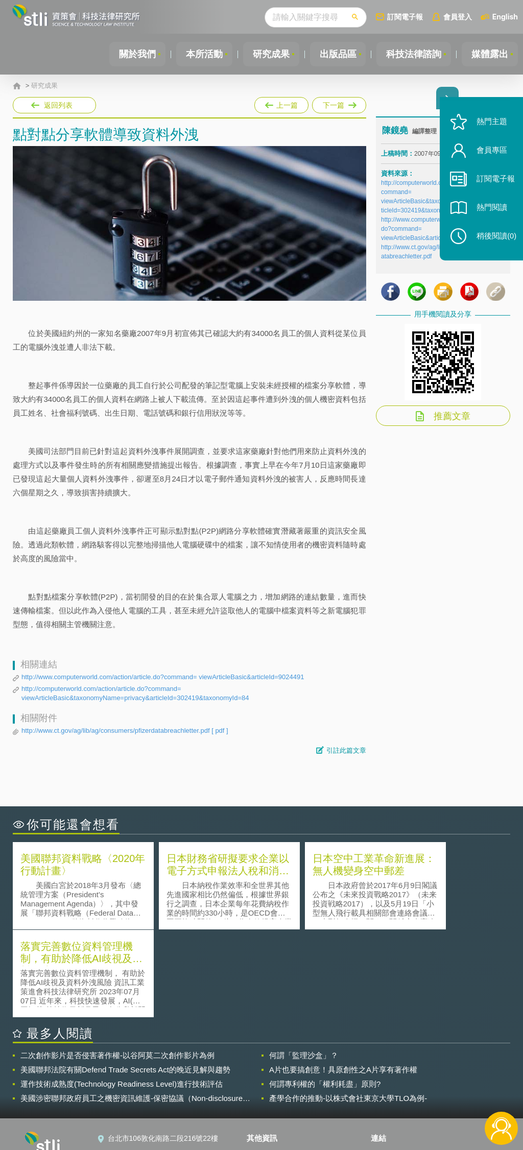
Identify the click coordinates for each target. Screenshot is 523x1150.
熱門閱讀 (488, 214)
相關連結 (439, 1065)
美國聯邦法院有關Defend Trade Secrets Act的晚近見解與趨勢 (125, 981)
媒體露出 (489, 54)
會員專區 (488, 157)
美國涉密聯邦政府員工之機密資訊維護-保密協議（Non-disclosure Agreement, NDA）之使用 (131, 1010)
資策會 (387, 1065)
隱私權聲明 (271, 1065)
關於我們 (131, 54)
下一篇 (338, 103)
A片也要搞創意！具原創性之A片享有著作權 (343, 981)
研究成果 (267, 54)
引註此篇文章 (346, 750)
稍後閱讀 (493, 243)
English (505, 16)
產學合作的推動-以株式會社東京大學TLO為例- (348, 1009)
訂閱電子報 (405, 16)
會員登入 (457, 16)
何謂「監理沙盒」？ (303, 967)
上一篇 (281, 103)
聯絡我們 (267, 1094)
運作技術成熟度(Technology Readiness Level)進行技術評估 (121, 995)
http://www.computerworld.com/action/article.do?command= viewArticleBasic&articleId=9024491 (162, 677)
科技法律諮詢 (412, 54)
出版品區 (335, 54)
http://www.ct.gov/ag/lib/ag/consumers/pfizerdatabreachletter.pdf (124, 730)
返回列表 (58, 105)
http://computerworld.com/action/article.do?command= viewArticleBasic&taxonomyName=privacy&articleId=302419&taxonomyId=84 (135, 693)
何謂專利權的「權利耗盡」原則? (325, 995)
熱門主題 (488, 129)
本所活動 (199, 54)
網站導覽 (267, 1108)
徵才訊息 (267, 1079)
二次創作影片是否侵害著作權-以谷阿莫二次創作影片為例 (117, 967)
